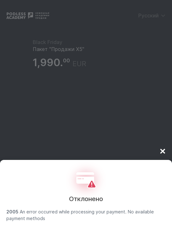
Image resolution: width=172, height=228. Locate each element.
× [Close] (163, 152)
